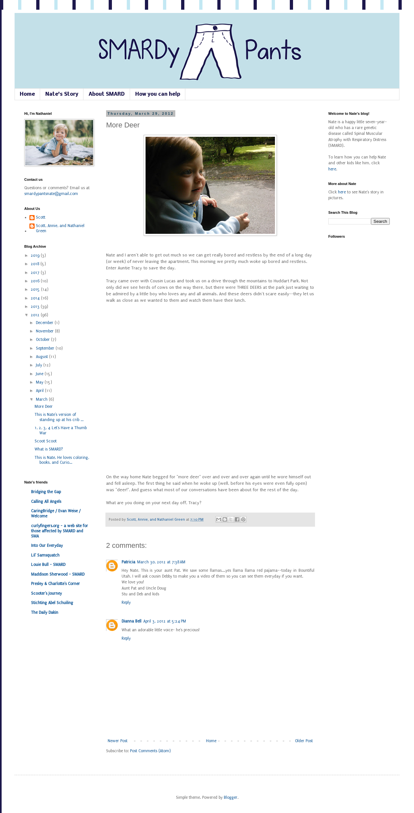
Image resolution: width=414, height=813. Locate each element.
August (42, 356)
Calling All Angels (46, 501)
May (40, 382)
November (45, 331)
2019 (36, 255)
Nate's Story (61, 94)
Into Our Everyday (47, 545)
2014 (36, 298)
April (40, 390)
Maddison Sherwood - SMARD (57, 574)
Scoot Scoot (46, 441)
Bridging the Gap (46, 492)
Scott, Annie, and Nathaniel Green (156, 519)
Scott (40, 217)
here (332, 169)
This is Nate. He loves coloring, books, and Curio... (62, 460)
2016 (36, 281)
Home (27, 94)
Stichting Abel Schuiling (52, 603)
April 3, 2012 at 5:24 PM (164, 621)
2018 (35, 264)
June (40, 374)
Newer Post (117, 741)
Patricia (128, 562)
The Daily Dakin (44, 612)
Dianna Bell (131, 621)
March (42, 399)
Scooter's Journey (46, 593)
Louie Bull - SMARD (48, 564)
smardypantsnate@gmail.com (51, 193)
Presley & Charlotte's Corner (55, 583)
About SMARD (107, 94)
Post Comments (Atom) (150, 751)
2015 (36, 289)
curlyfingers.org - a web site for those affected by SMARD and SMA (59, 531)
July (39, 365)
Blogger (230, 797)
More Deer (44, 406)
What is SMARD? (49, 449)
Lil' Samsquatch (45, 555)
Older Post (304, 741)
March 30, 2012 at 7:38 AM (161, 562)
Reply (126, 602)
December (45, 322)
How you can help (157, 94)
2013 (36, 306)
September (46, 348)
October (43, 339)
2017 (36, 272)
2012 (36, 315)
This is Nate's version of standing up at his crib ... (59, 417)
